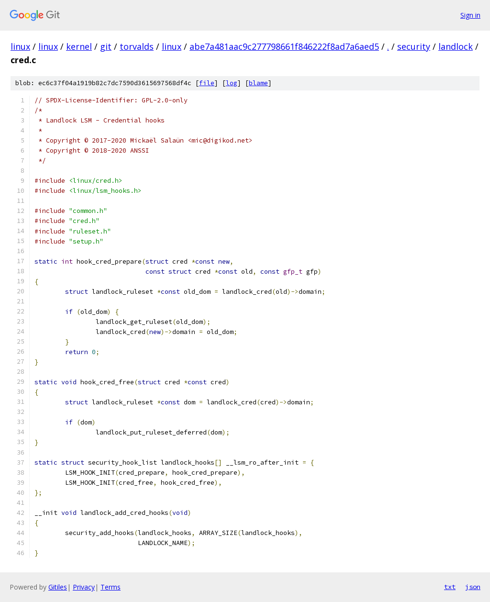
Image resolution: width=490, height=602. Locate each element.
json (472, 586)
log (231, 83)
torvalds (137, 46)
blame (258, 83)
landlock (455, 46)
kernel (79, 46)
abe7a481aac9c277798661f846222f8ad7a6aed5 (284, 46)
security (413, 46)
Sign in (470, 15)
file (206, 83)
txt (450, 586)
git (105, 46)
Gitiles (57, 586)
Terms (110, 586)
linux (20, 46)
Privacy (84, 586)
